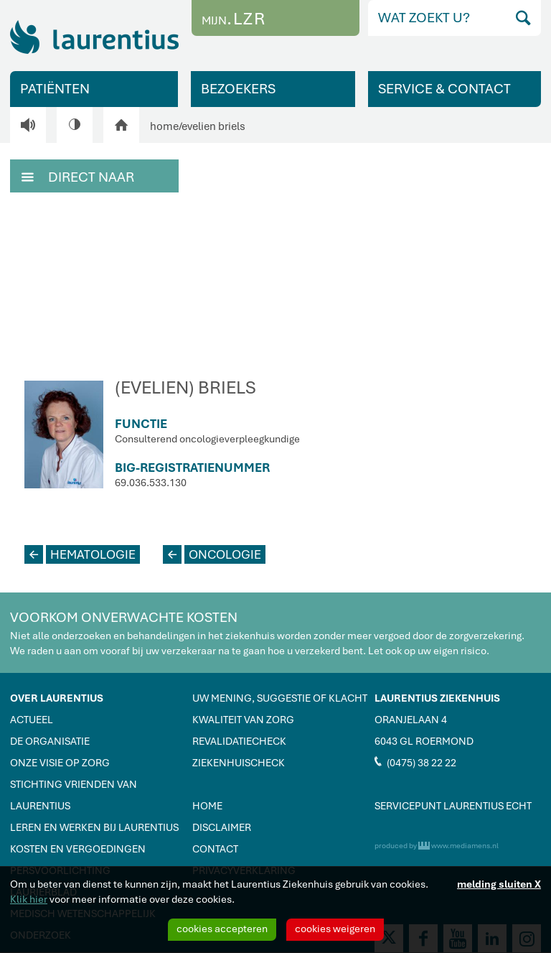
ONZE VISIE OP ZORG (60, 762)
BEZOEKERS (238, 89)
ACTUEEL (31, 719)
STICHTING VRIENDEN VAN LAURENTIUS (73, 795)
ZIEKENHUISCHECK (238, 762)
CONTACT (215, 848)
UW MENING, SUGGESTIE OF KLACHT (279, 698)
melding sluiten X (499, 884)
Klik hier (28, 899)
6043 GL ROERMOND (424, 741)
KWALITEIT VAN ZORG (243, 719)
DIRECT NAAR (78, 175)
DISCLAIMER (221, 827)
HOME (207, 805)
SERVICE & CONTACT (444, 89)
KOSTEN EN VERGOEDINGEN (78, 848)
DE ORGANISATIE (50, 741)
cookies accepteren (222, 928)
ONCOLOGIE (212, 554)
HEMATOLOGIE (80, 554)
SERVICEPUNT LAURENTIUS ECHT (453, 805)
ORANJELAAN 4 (411, 719)
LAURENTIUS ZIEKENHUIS (437, 698)
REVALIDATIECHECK (239, 741)
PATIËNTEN (55, 89)
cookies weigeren (335, 928)
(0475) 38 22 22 (415, 762)
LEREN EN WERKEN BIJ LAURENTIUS (94, 827)
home (164, 126)
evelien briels (213, 126)
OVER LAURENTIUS (56, 698)
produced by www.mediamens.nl (437, 845)
